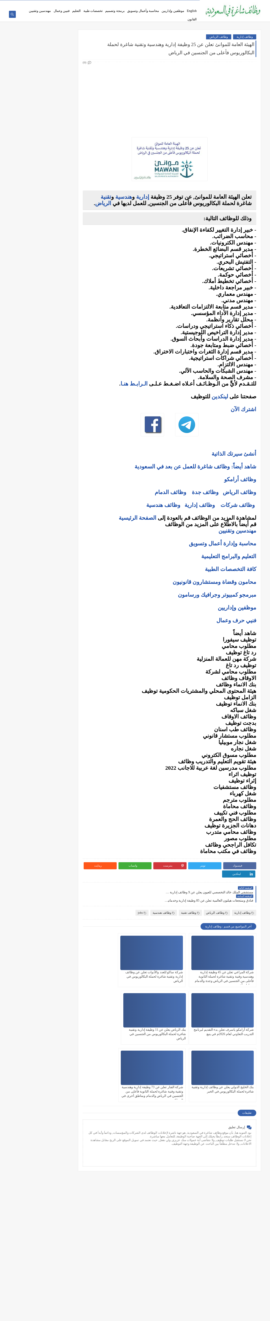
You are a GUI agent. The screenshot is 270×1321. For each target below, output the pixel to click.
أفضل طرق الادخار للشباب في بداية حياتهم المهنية (47, 441)
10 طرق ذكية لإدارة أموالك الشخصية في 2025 (46, 422)
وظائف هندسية (163, 505)
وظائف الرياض (218, 37)
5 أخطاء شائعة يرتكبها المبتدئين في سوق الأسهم (44, 374)
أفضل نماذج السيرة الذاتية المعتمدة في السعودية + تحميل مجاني (44, 303)
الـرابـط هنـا (134, 384)
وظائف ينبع (65, 246)
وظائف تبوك (64, 238)
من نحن (194, 3)
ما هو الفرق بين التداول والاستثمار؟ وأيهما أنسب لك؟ (44, 354)
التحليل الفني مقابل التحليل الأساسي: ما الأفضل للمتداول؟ (44, 383)
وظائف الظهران (62, 231)
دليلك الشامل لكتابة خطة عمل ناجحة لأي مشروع (44, 450)
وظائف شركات (237, 505)
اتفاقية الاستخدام (177, 3)
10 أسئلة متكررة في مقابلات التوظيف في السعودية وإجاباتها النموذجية (48, 274)
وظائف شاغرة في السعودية (213, 1315)
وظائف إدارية (245, 37)
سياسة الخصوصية (143, 3)
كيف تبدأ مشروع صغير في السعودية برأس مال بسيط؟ (45, 431)
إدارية (142, 197)
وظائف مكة (65, 208)
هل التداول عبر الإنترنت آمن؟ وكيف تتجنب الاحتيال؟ (48, 394)
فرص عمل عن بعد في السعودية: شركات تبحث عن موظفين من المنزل (45, 313)
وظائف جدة (205, 493)
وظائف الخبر (64, 201)
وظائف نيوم (65, 77)
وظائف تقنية (190, 896)
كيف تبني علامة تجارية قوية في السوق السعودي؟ (44, 458)
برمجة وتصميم (115, 11)
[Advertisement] (173, 97)
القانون (192, 19)
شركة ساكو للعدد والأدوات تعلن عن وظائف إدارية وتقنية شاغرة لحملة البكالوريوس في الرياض (174, 960)
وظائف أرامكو (63, 55)
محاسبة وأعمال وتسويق (143, 11)
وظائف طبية (64, 128)
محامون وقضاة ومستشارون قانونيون (214, 582)
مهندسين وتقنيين (40, 11)
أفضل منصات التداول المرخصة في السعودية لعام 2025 (44, 365)
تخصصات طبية (93, 11)
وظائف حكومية (63, 70)
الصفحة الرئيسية (137, 518)
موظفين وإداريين (173, 11)
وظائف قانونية (63, 150)
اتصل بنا (160, 3)
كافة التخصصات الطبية (230, 570)
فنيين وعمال (62, 11)
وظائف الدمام (170, 493)
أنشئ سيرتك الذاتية (234, 454)
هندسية (123, 197)
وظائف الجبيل (63, 223)
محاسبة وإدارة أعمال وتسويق (222, 544)
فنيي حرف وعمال (236, 621)
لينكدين (220, 397)
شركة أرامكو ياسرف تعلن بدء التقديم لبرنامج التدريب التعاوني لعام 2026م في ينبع (117, 960)
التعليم (76, 11)
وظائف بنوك (64, 62)
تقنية (106, 197)
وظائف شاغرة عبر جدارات (36, 3)
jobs (142, 896)
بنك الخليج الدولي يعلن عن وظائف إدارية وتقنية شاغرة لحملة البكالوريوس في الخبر (175, 1018)
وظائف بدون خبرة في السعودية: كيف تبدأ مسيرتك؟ (48, 324)
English (192, 11)
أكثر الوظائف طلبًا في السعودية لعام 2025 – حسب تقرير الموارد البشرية (47, 292)
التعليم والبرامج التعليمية (228, 557)
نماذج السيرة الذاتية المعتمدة (70, 3)
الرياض (103, 204)
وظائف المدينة (63, 216)
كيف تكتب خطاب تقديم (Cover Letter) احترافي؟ (45, 283)
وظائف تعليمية (63, 143)
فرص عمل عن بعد (99, 3)
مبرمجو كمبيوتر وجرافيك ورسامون (217, 595)
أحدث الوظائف (121, 3)
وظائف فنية (65, 135)
